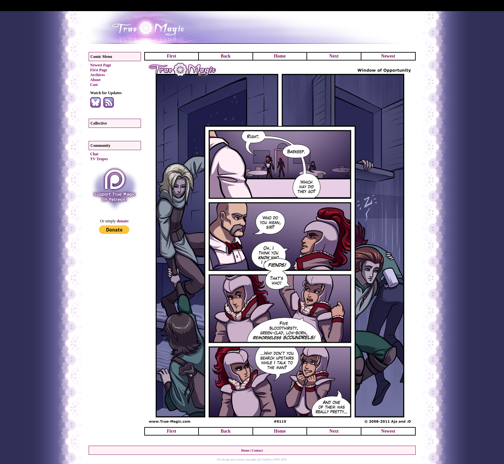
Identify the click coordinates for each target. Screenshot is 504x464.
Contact (257, 450)
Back (226, 56)
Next (334, 56)
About (95, 79)
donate (122, 221)
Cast (94, 84)
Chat (94, 154)
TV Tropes (99, 159)
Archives (97, 75)
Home (280, 56)
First (171, 56)
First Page (98, 70)
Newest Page (100, 65)
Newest (388, 56)
